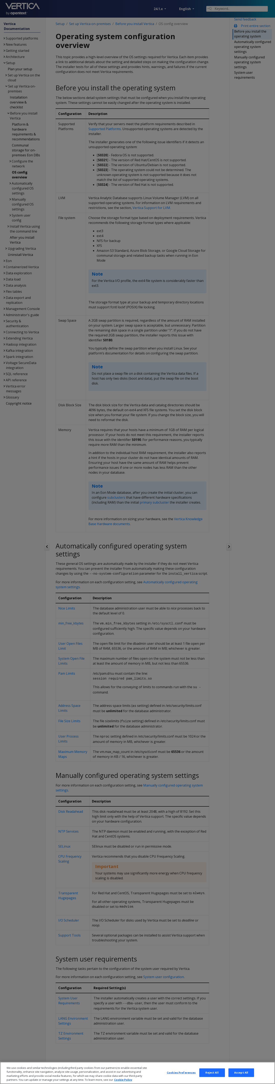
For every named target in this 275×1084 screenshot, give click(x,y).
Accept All (241, 1078)
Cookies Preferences (181, 1078)
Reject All (211, 1078)
